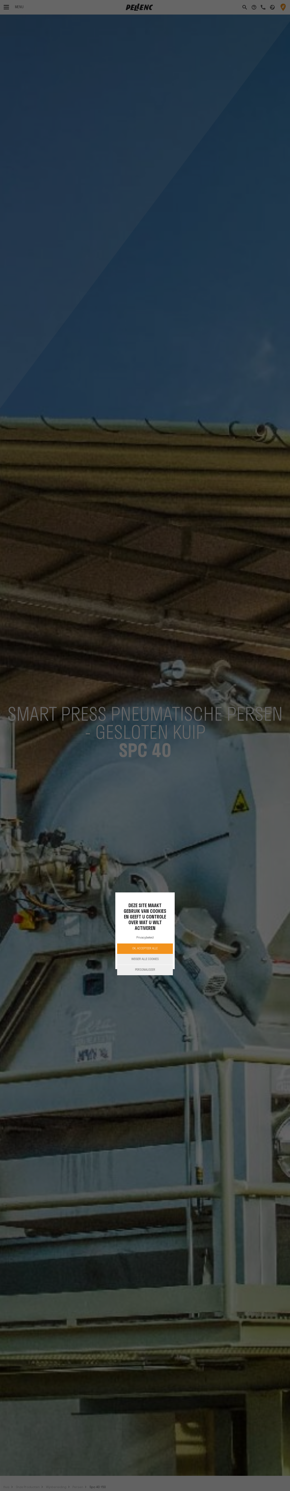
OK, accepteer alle (145, 948)
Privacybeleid (145, 937)
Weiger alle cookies (145, 959)
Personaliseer (145, 970)
